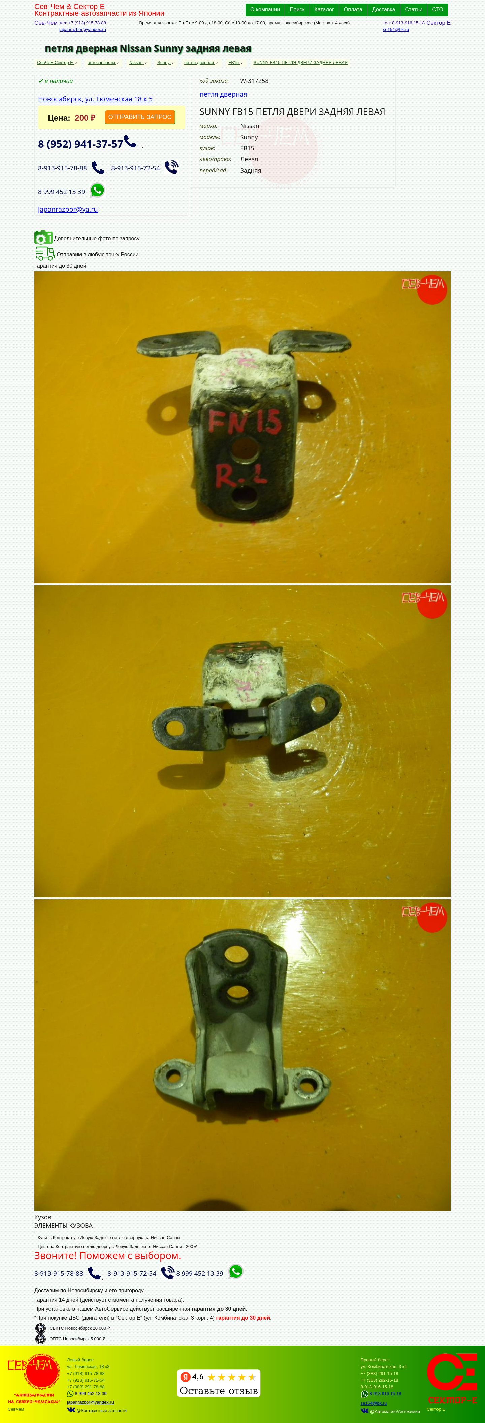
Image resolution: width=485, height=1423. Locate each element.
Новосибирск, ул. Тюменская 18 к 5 (95, 98)
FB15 (234, 62)
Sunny (164, 62)
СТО (437, 9)
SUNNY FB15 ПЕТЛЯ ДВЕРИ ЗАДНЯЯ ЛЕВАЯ (301, 62)
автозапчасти (102, 62)
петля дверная (199, 62)
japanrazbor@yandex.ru (82, 29)
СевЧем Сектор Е (55, 62)
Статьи (414, 9)
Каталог (324, 9)
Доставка (383, 9)
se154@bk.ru (396, 29)
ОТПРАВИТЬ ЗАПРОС (140, 117)
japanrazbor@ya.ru (68, 209)
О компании (265, 9)
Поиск (297, 9)
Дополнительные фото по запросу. (87, 238)
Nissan (136, 62)
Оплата (353, 9)
